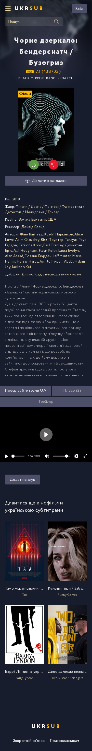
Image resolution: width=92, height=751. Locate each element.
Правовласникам (64, 741)
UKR (29, 9)
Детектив (13, 212)
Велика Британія (32, 219)
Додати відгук (22, 479)
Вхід (79, 9)
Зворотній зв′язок (29, 741)
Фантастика (72, 207)
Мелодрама (35, 212)
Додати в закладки (46, 181)
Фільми (21, 207)
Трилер (53, 212)
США (52, 219)
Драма (36, 207)
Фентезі (51, 207)
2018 (16, 199)
